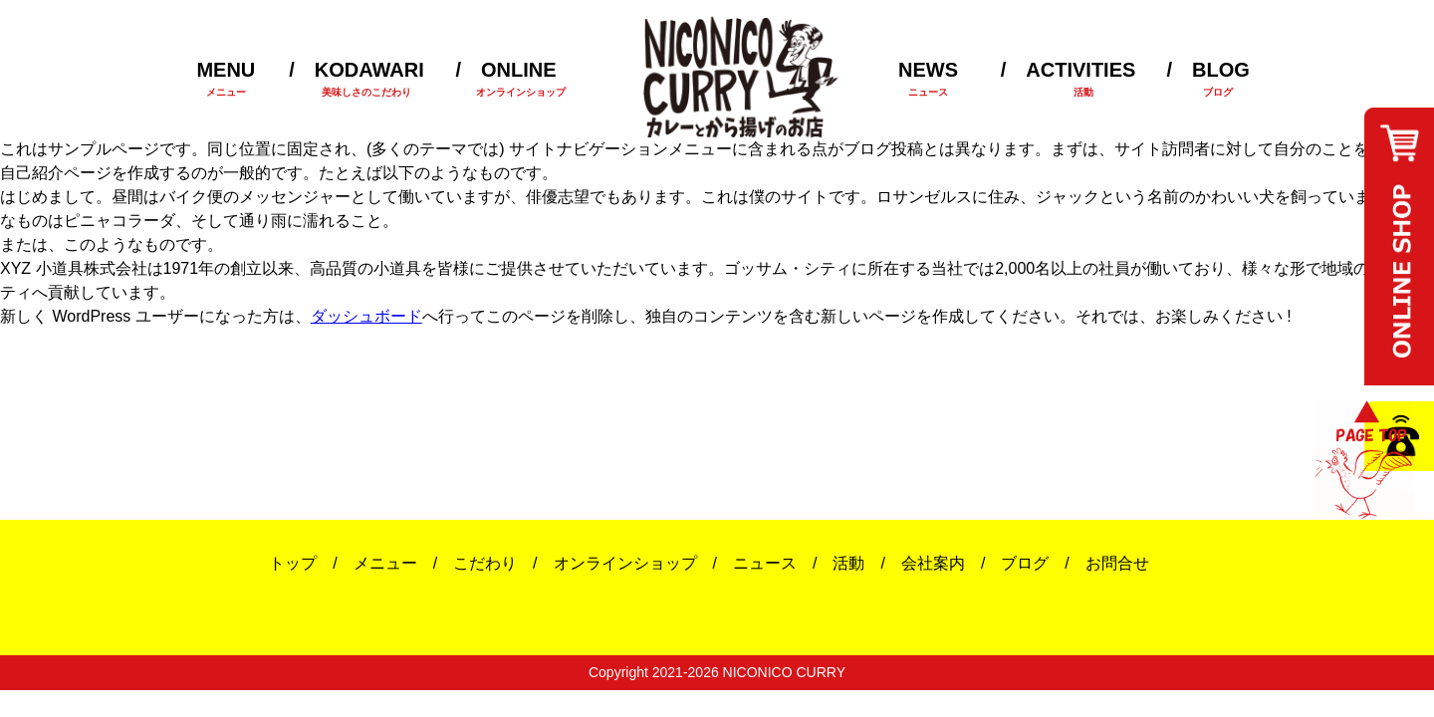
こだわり (485, 563)
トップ (293, 563)
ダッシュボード (366, 316)
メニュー (385, 563)
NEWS (928, 79)
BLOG (1208, 79)
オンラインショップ (625, 563)
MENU (226, 79)
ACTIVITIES (1068, 79)
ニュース (765, 563)
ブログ (1025, 563)
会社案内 (933, 563)
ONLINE (505, 79)
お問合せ (1117, 563)
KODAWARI (357, 79)
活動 (848, 563)
